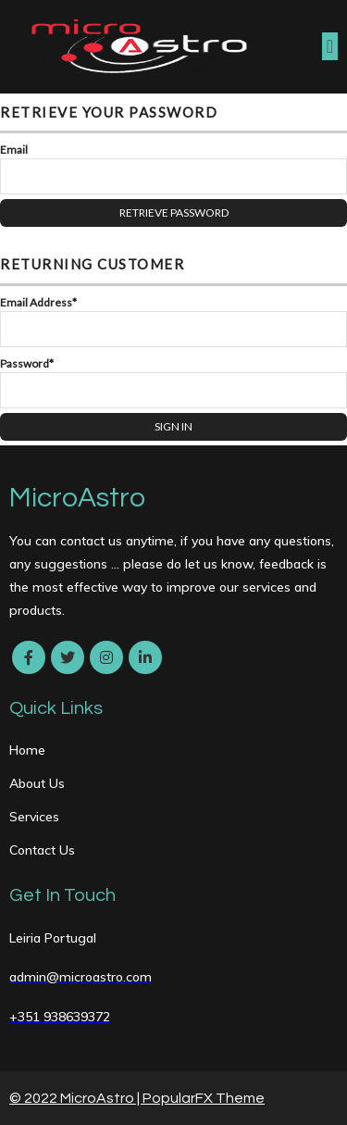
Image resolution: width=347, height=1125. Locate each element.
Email (14, 149)
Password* (27, 363)
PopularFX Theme (204, 1098)
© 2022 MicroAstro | (76, 1098)
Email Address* (38, 302)
